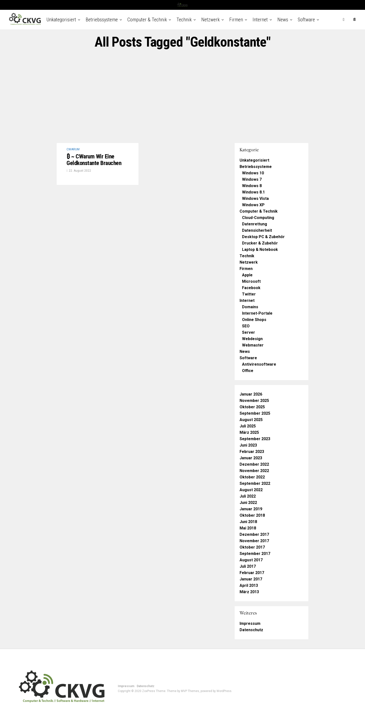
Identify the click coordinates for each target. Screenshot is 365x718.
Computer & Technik (147, 20)
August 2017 (251, 560)
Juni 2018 (248, 521)
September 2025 (255, 413)
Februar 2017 (252, 572)
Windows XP (253, 205)
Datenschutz (251, 630)
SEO (246, 326)
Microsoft (251, 281)
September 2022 (255, 483)
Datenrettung (254, 224)
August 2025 (251, 419)
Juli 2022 (248, 496)
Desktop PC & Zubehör (263, 236)
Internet (260, 20)
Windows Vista (255, 198)
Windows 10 (253, 173)
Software (306, 20)
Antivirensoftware (259, 364)
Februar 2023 (252, 451)
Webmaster (253, 345)
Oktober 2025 (252, 407)
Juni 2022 (248, 502)
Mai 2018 (248, 528)
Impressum (250, 623)
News (282, 20)
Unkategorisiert (61, 20)
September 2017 (255, 553)
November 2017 (254, 540)
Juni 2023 (248, 445)
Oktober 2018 (252, 515)
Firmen (236, 20)
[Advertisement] (182, 96)
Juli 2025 (248, 426)
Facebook (251, 287)
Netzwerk (210, 20)
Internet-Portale (257, 313)
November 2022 (254, 470)
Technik (184, 20)
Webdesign (252, 338)
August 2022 (251, 489)
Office (247, 370)
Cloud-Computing (258, 217)
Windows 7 (252, 179)
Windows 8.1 (253, 192)
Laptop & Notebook (260, 249)
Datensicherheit (257, 230)
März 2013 (249, 592)
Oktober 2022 (252, 477)
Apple (247, 275)
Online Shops (254, 319)
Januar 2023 (251, 458)
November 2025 (254, 400)
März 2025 (249, 432)
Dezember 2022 (254, 464)
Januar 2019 (251, 509)
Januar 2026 (251, 394)
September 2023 (255, 438)
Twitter (249, 294)
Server (248, 332)
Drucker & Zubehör (260, 243)
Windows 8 (252, 185)
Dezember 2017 (254, 534)
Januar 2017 (251, 579)
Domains (250, 307)
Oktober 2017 (252, 547)
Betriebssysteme (102, 20)
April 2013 (249, 585)
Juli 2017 (248, 566)
